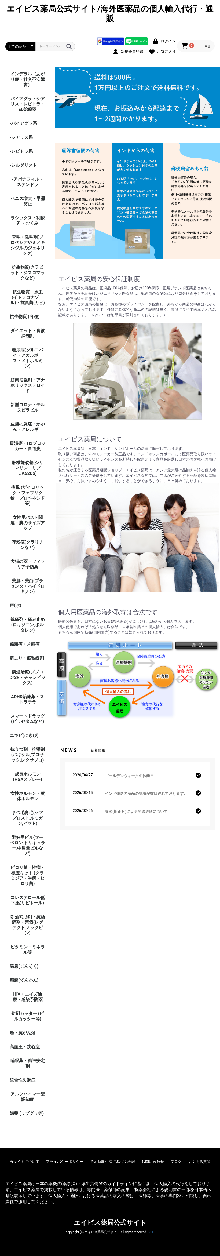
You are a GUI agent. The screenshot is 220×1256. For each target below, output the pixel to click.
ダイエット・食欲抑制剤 (27, 333)
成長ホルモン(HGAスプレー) (27, 776)
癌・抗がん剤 (22, 1032)
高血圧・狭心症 (25, 1046)
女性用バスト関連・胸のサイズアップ (27, 523)
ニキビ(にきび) (24, 735)
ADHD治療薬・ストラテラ (27, 699)
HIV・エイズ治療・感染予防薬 (28, 997)
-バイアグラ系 (23, 123)
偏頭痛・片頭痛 (25, 644)
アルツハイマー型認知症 (27, 1096)
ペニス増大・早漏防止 (27, 201)
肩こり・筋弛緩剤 (27, 658)
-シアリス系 (21, 137)
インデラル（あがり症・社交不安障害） (27, 79)
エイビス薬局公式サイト (110, 1222)
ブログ (176, 1161)
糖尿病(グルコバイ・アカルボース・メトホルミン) (27, 358)
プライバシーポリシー (64, 1161)
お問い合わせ (152, 1161)
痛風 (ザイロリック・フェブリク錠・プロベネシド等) (27, 495)
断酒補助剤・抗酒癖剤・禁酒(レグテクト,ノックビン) (27, 924)
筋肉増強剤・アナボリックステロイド (27, 385)
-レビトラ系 (21, 151)
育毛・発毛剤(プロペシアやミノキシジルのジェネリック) (27, 245)
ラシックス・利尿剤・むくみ (27, 220)
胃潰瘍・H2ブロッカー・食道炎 (27, 446)
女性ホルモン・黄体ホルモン (27, 796)
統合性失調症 (22, 1080)
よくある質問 (199, 1161)
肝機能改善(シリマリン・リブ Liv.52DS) (27, 468)
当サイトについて (24, 1161)
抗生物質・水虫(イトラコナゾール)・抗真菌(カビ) (27, 297)
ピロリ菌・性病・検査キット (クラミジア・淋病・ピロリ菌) (27, 875)
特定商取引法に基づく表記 (112, 1161)
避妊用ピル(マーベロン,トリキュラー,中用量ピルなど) (27, 845)
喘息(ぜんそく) (24, 966)
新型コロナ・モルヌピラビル (27, 407)
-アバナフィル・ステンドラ (27, 182)
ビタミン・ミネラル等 (27, 949)
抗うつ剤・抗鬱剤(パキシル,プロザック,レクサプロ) (27, 755)
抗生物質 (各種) (24, 316)
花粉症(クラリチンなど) (27, 545)
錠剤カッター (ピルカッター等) (27, 1016)
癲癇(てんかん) (24, 980)
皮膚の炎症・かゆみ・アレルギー (27, 426)
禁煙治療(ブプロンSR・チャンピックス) (27, 677)
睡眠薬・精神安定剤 (27, 1063)
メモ (151, 1232)
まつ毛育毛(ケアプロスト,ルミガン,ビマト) (27, 818)
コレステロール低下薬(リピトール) (27, 900)
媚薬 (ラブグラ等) (27, 1113)
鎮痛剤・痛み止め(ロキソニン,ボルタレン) (27, 625)
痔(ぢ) (15, 605)
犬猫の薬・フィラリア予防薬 (27, 564)
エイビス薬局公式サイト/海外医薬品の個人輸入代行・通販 (110, 13)
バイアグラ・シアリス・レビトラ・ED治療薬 (27, 104)
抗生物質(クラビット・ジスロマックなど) (27, 273)
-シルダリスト (23, 165)
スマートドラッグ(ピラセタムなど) (27, 718)
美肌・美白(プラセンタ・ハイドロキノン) (27, 586)
